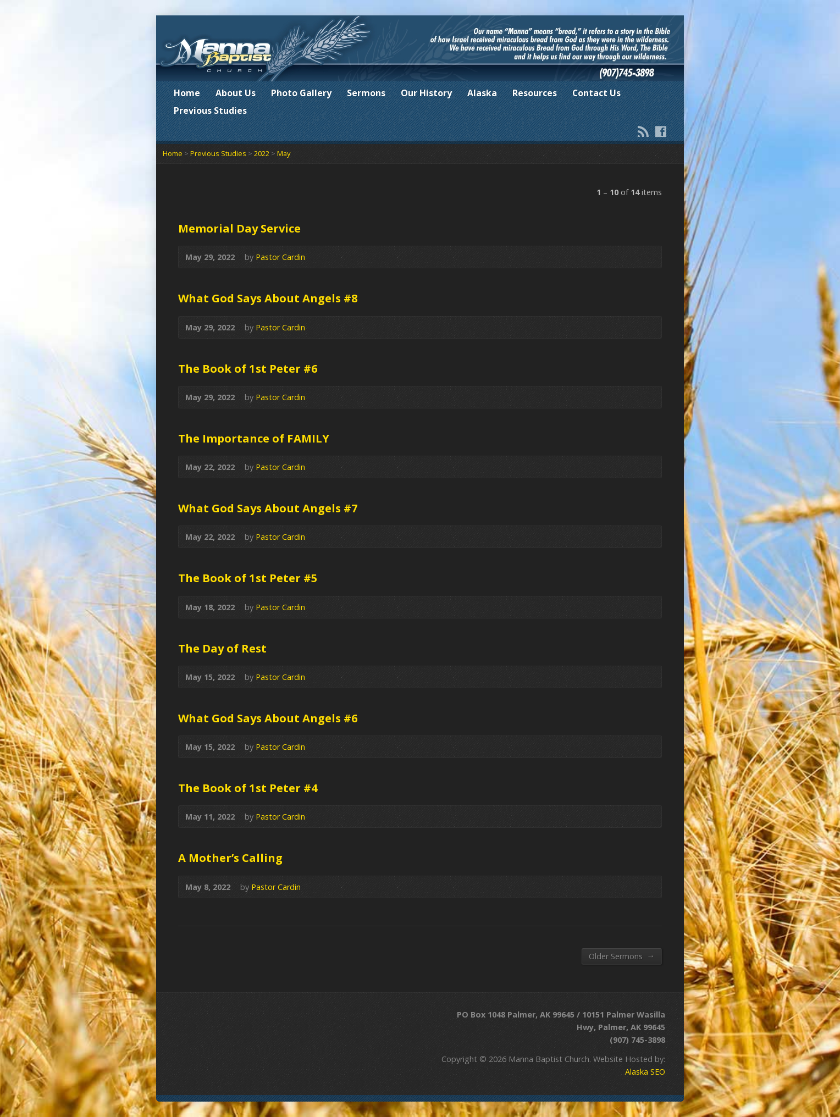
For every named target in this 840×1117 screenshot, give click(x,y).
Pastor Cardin (280, 257)
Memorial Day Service (239, 228)
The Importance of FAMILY (253, 438)
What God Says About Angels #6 (268, 718)
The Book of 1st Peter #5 (248, 577)
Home (187, 93)
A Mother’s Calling (230, 857)
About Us (235, 93)
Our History (426, 93)
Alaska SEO (645, 1071)
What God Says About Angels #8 (268, 298)
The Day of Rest (222, 648)
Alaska (482, 93)
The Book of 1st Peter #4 (248, 787)
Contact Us (596, 93)
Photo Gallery (301, 93)
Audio (647, 257)
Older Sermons (622, 955)
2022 (261, 153)
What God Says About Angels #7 (268, 508)
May (283, 153)
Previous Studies (210, 110)
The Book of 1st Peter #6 (248, 368)
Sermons (366, 93)
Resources (534, 93)
